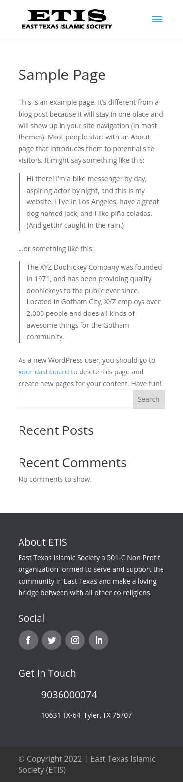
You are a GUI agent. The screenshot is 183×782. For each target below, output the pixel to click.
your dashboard (44, 371)
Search (148, 399)
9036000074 (69, 694)
